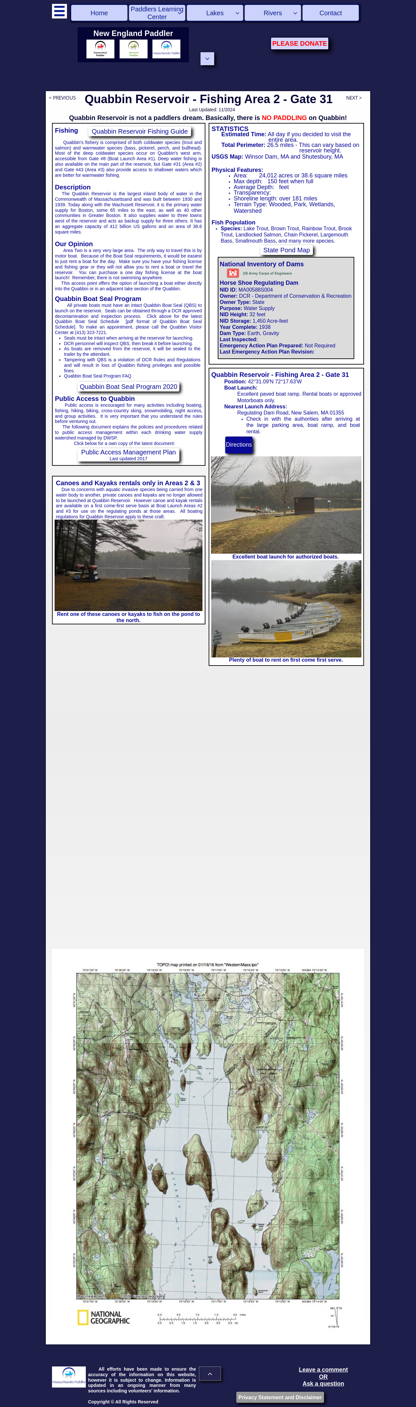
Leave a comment (323, 1369)
